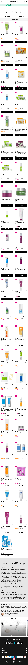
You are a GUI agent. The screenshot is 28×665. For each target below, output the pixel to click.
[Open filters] (7, 16)
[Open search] (4, 2)
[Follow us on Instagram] (8, 639)
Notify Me (7, 322)
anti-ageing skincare (13, 11)
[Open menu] (2, 2)
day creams (20, 10)
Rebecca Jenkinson (14, 613)
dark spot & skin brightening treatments (11, 12)
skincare (16, 562)
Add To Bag (7, 41)
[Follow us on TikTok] (20, 639)
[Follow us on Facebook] (11, 639)
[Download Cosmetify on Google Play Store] (18, 643)
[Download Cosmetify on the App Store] (9, 643)
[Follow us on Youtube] (14, 639)
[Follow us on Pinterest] (17, 639)
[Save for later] (11, 33)
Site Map (19, 662)
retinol (18, 585)
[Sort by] (21, 16)
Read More (14, 14)
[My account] (23, 2)
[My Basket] (26, 2)
